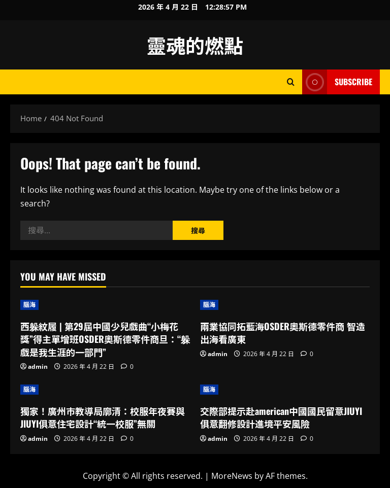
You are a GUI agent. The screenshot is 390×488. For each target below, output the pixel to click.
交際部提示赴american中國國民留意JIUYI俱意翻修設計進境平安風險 (281, 417)
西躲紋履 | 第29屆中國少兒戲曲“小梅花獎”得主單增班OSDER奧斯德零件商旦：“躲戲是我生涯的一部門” (105, 339)
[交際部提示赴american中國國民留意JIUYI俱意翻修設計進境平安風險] (285, 389)
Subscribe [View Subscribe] (337, 81)
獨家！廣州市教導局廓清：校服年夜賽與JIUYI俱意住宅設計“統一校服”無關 (102, 417)
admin (38, 366)
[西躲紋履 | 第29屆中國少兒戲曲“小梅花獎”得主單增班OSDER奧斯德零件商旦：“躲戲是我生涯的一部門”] (105, 304)
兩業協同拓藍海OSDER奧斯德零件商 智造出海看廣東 (282, 332)
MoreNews (231, 475)
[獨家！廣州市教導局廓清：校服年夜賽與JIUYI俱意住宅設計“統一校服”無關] (105, 389)
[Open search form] (291, 82)
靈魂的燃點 (195, 44)
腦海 (29, 304)
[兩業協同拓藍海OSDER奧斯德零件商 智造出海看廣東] (285, 304)
